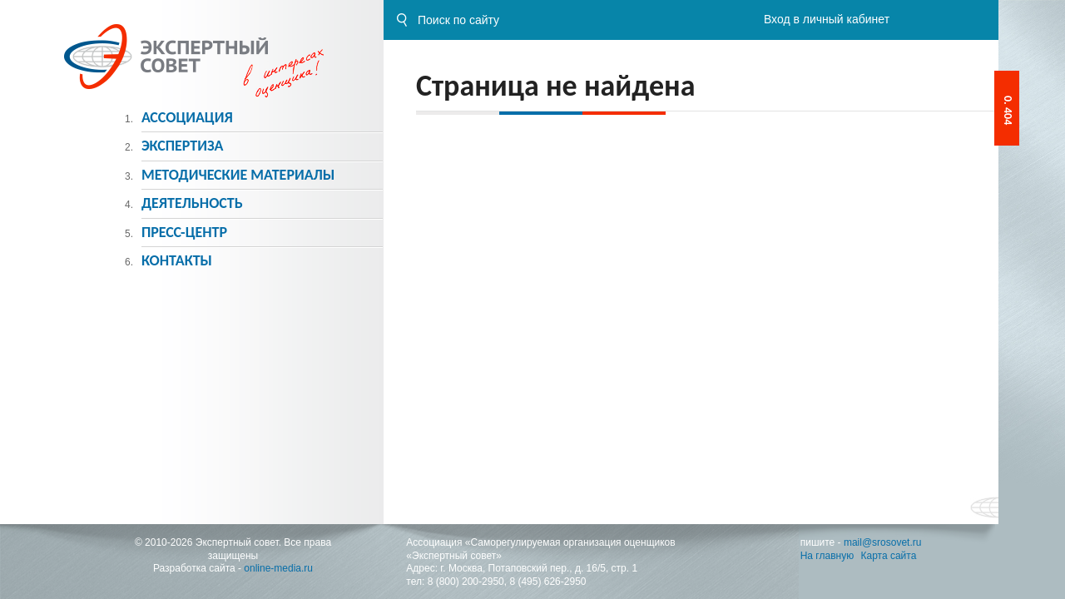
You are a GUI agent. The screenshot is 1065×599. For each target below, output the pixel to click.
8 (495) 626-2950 (547, 581)
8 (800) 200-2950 (466, 581)
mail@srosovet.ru (883, 542)
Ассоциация (187, 117)
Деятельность (192, 203)
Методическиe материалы (237, 175)
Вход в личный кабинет (826, 19)
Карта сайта (889, 556)
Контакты (176, 260)
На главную (827, 556)
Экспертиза (182, 145)
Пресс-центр (184, 232)
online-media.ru (278, 568)
